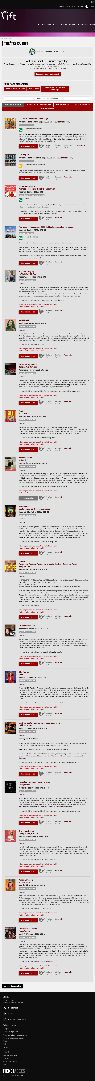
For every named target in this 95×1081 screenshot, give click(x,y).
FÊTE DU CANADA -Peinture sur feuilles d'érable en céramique (37, 187)
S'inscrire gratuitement (11, 1055)
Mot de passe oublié (10, 1062)
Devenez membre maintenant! (47, 74)
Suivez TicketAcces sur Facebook (14, 1038)
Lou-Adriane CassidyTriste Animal (28, 929)
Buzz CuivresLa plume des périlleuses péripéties (34, 507)
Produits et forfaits (57, 24)
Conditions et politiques (11, 1032)
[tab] (13, 105)
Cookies (5, 1044)
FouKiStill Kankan (24, 412)
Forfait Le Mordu (33, 89)
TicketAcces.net (6, 38)
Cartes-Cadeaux (64, 6)
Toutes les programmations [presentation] (13, 104)
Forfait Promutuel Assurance (15, 89)
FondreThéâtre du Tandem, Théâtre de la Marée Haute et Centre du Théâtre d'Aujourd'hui (49, 564)
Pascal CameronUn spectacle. (26, 881)
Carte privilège (77, 6)
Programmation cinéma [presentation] (47, 108)
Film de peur (24, 155)
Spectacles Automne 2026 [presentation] (82, 104)
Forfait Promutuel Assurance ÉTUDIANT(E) (55, 89)
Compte (89, 6)
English (91, 2)
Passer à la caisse (86, 24)
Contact (5, 1041)
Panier (72, 25)
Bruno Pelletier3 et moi (25, 459)
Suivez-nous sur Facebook (17, 1019)
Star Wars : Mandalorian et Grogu (33, 119)
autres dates (63, 122)
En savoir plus (28, 498)
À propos (6, 1029)
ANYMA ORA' (24, 320)
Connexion (6, 1059)
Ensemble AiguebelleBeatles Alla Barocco (28, 365)
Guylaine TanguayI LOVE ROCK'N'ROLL (27, 272)
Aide (4, 1065)
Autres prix (81, 145)
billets (41, 24)
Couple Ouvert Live (27, 626)
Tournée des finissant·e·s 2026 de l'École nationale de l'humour (46, 227)
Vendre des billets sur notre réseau (15, 1035)
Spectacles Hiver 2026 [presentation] (62, 104)
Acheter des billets (28, 146)
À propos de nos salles (12, 986)
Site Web (11, 1014)
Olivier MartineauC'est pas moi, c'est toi (28, 832)
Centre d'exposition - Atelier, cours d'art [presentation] (39, 104)
